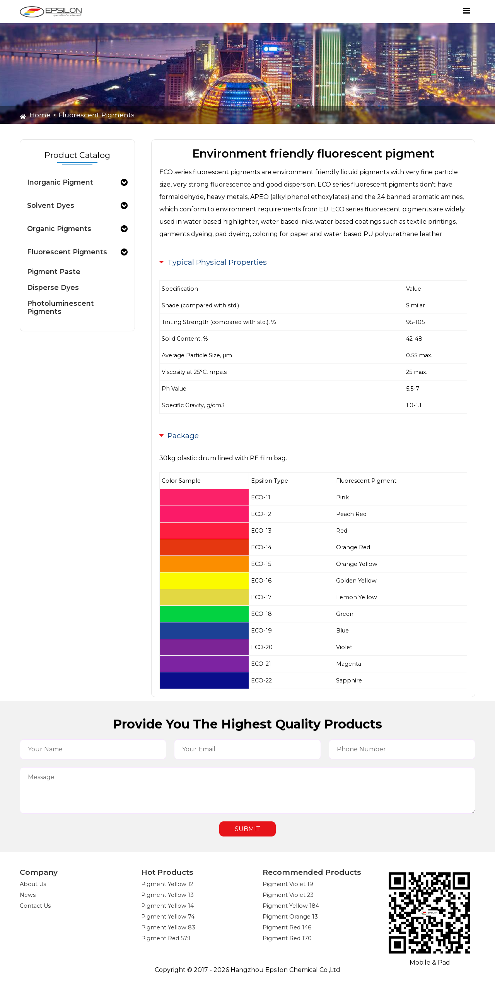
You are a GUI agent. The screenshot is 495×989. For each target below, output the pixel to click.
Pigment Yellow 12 (167, 884)
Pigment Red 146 (287, 927)
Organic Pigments (59, 229)
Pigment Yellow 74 (168, 916)
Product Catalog (77, 155)
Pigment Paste (53, 271)
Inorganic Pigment (60, 182)
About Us (33, 884)
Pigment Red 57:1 (166, 938)
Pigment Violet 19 (288, 884)
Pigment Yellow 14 (167, 905)
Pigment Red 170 (287, 938)
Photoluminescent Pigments (60, 307)
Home (40, 115)
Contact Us (35, 905)
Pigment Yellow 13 (167, 894)
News (28, 894)
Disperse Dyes (53, 287)
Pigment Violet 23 (288, 894)
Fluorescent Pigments (96, 115)
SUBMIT (247, 829)
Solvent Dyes (50, 205)
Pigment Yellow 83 (168, 927)
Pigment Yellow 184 (291, 905)
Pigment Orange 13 (290, 916)
